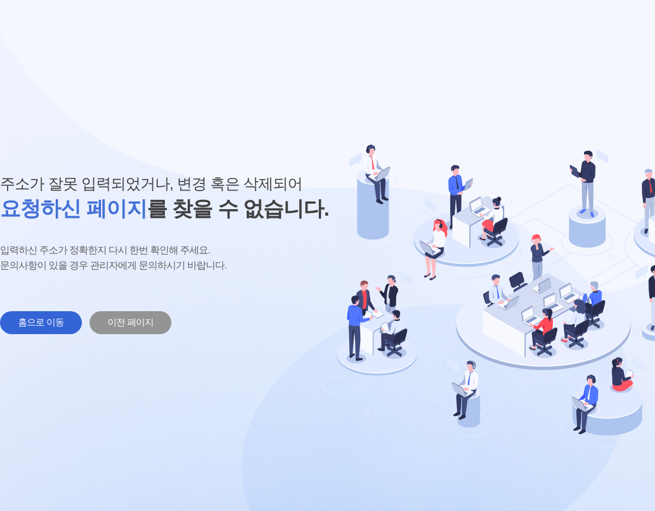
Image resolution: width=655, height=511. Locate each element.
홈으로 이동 (41, 322)
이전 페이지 (130, 322)
